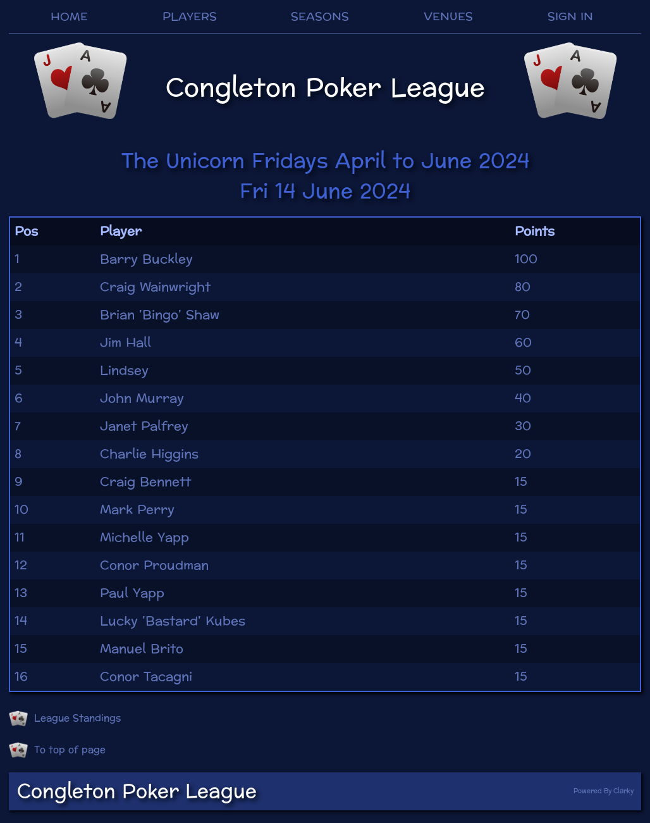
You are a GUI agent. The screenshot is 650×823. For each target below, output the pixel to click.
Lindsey (124, 370)
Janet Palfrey (144, 426)
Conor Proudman (154, 565)
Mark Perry (137, 509)
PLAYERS (189, 16)
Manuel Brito (141, 649)
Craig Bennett (145, 482)
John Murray (142, 398)
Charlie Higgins (149, 454)
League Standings (65, 718)
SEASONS (320, 16)
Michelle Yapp (144, 537)
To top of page (57, 750)
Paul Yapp (132, 593)
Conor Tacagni (146, 676)
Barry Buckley (146, 259)
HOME (69, 16)
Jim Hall (125, 342)
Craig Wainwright (155, 287)
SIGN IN (570, 16)
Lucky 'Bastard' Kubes (172, 621)
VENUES (448, 16)
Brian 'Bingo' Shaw (159, 315)
